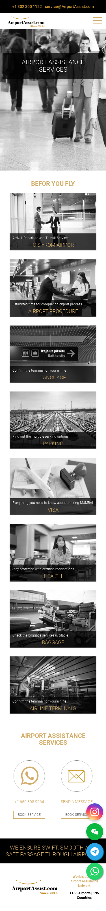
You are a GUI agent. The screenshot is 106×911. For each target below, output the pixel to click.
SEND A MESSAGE (77, 802)
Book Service (29, 815)
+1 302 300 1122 (27, 6)
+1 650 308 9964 (29, 802)
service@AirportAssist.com (69, 6)
